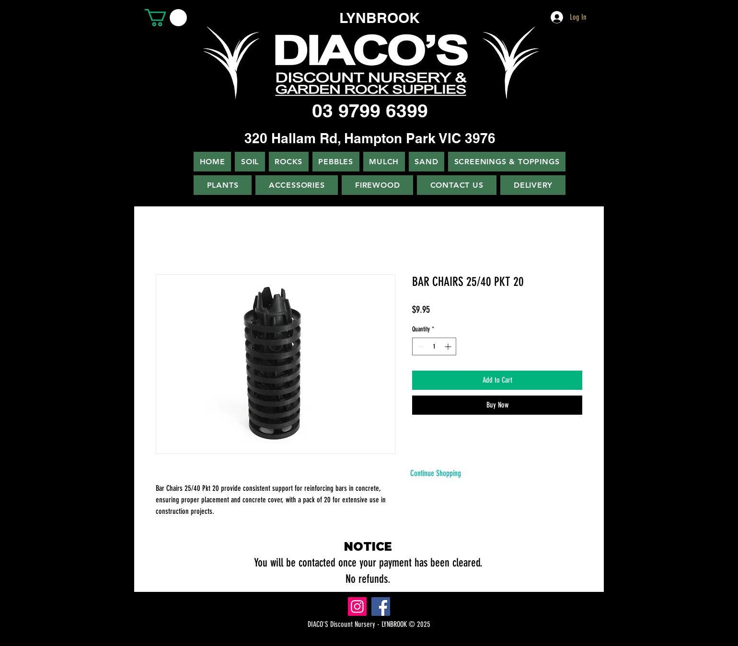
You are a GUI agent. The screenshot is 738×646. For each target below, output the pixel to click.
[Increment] (449, 346)
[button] (166, 17)
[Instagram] (357, 606)
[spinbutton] (434, 346)
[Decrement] (420, 346)
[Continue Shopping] (436, 473)
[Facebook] (380, 606)
